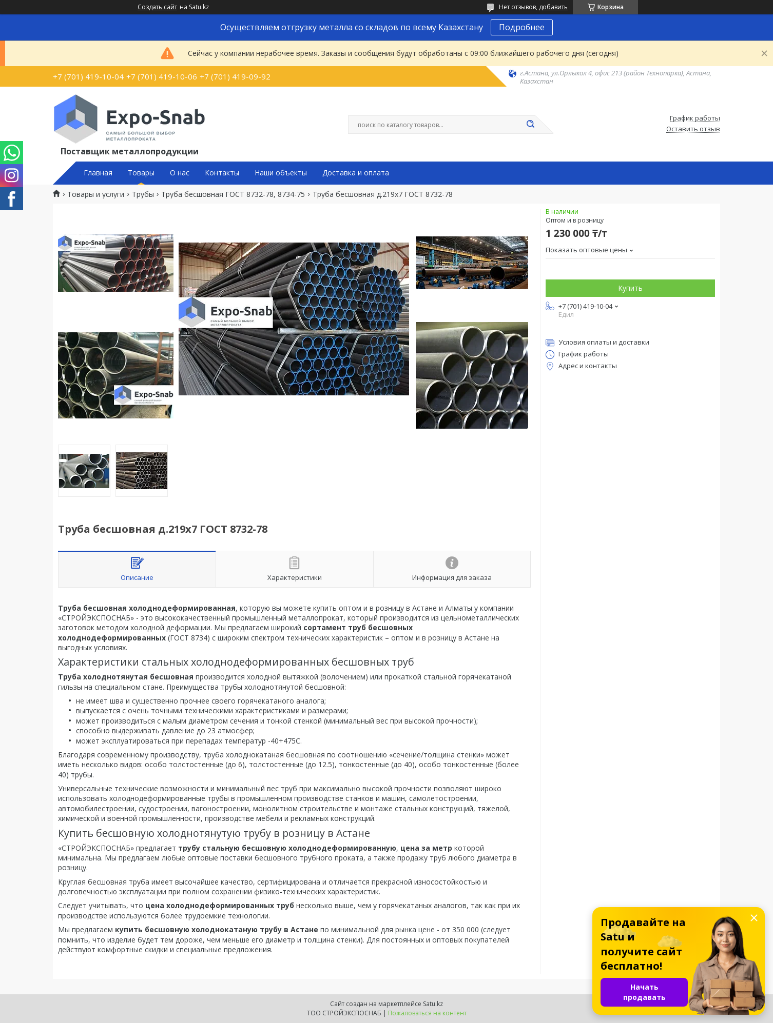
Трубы (143, 194)
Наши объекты (281, 172)
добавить (553, 7)
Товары (141, 172)
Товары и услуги (95, 194)
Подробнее (522, 27)
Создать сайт (157, 7)
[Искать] (530, 124)
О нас (179, 172)
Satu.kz (433, 1003)
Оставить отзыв (693, 129)
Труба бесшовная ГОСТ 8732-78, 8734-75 (233, 194)
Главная (98, 172)
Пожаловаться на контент (427, 1013)
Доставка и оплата (355, 172)
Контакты (222, 172)
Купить (630, 288)
